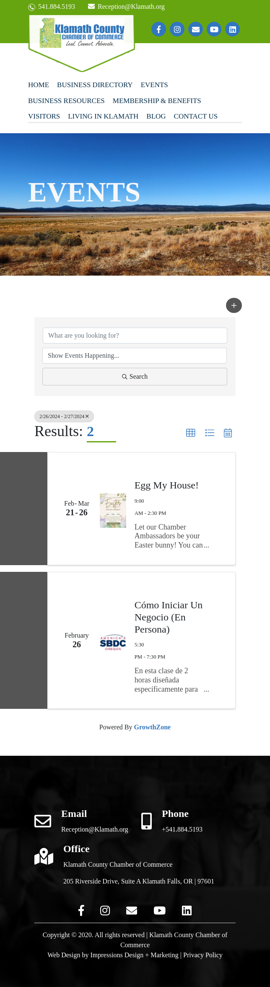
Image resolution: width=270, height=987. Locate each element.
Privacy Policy (203, 955)
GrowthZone (152, 727)
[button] (234, 305)
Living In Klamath (103, 116)
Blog (156, 116)
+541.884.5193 (182, 829)
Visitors (44, 116)
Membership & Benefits (157, 101)
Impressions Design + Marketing (134, 955)
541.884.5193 (51, 7)
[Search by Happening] (134, 356)
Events (154, 85)
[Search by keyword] (135, 336)
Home (38, 85)
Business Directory (95, 85)
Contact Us (196, 116)
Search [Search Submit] (135, 376)
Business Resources (66, 101)
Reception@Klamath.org (126, 6)
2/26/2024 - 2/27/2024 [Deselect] (64, 416)
